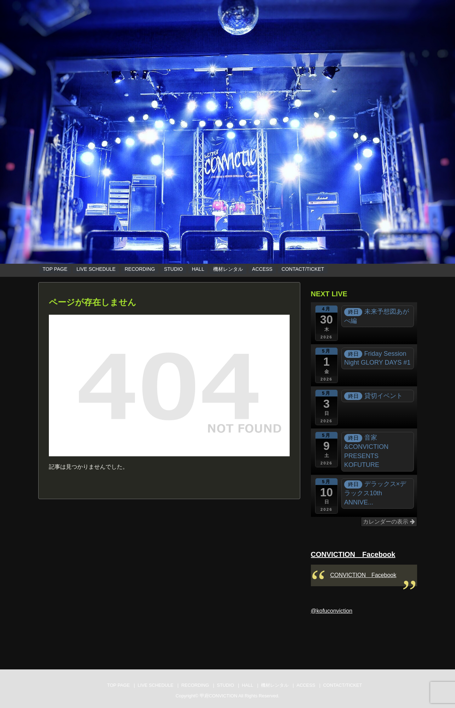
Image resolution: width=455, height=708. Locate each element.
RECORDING (140, 269)
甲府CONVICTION (218, 695)
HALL (198, 269)
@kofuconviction (332, 611)
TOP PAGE (54, 269)
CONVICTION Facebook (353, 554)
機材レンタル (228, 269)
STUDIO (173, 269)
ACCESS (262, 269)
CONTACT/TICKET (302, 269)
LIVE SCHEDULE (95, 269)
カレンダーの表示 (389, 522)
